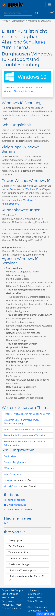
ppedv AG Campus (12, 590)
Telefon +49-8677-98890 (18, 509)
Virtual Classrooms (14, 486)
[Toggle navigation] (49, 4)
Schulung (34, 42)
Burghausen (34, 593)
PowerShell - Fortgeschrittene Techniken (25, 435)
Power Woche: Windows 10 (24, 189)
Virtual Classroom (37, 601)
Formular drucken (15, 499)
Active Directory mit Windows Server (23, 429)
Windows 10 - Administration (19, 91)
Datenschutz (34, 610)
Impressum (41, 607)
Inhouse (8, 480)
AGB (30, 607)
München (9, 468)
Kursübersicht (18, 20)
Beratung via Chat (45, 613)
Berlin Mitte (10, 456)
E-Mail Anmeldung (15, 504)
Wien (39, 597)
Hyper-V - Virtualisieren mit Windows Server (27, 413)
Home (5, 20)
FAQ (6, 523)
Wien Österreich (12, 474)
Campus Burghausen (15, 462)
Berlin (31, 597)
